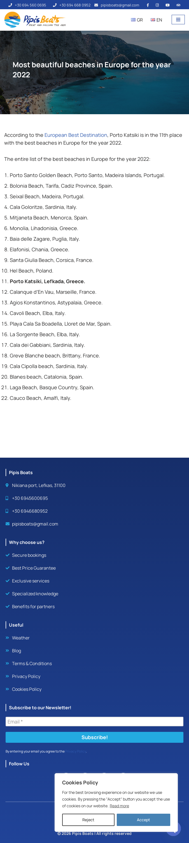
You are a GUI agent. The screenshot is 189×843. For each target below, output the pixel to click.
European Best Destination (76, 135)
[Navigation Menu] (178, 19)
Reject (88, 819)
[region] (116, 802)
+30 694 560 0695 (30, 5)
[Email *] (94, 721)
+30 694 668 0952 (74, 5)
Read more (119, 805)
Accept (143, 819)
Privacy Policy (75, 751)
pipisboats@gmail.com (120, 5)
